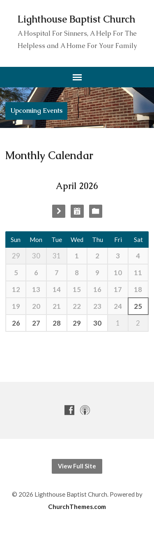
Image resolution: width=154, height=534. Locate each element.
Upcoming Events (36, 110)
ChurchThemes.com (77, 506)
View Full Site (77, 466)
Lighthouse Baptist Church (76, 19)
